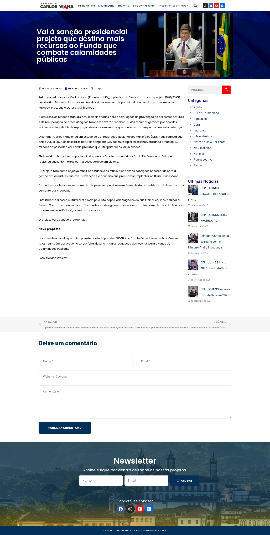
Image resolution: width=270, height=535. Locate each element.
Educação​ (200, 118)
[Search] (226, 90)
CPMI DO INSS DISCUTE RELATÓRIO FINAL (208, 193)
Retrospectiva (203, 159)
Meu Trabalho (202, 148)
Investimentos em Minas (173, 5)
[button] (195, 5)
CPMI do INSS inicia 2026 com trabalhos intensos (207, 268)
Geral (197, 124)
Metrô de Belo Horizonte (210, 142)
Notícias (199, 153)
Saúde (198, 165)
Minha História (86, 5)
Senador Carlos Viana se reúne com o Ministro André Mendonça (208, 241)
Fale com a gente (144, 5)
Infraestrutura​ (203, 136)
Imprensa (124, 5)
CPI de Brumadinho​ (206, 113)
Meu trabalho (106, 5)
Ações (198, 107)
